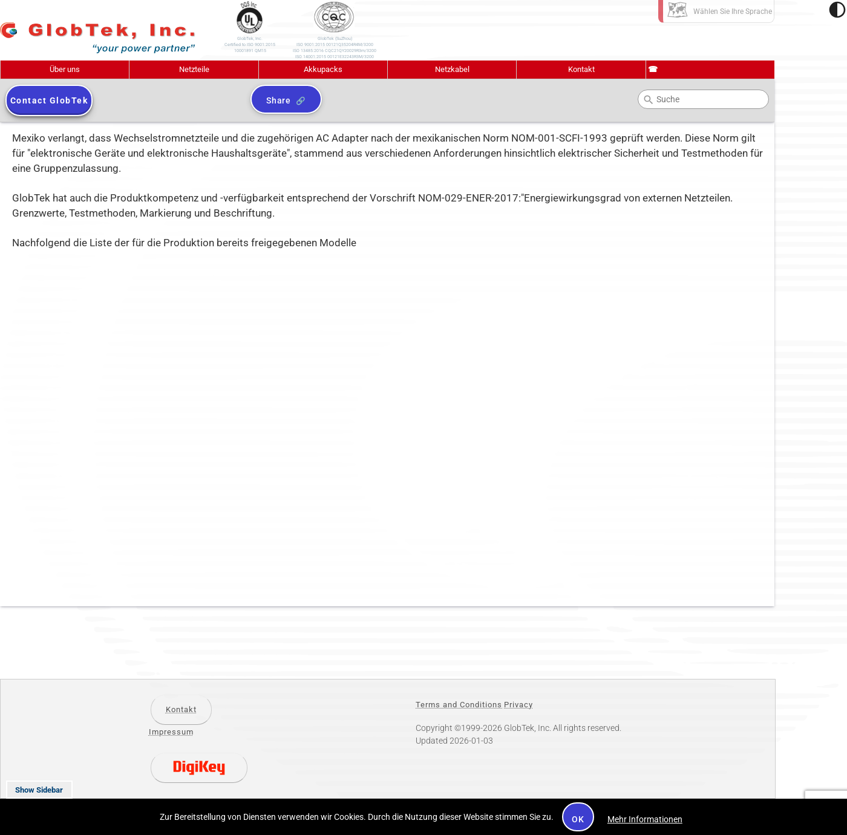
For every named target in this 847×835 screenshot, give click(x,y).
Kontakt (581, 69)
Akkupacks (323, 69)
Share (278, 100)
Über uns (65, 69)
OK (578, 819)
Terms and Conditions (459, 704)
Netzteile (194, 69)
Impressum (171, 731)
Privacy (518, 704)
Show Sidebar (39, 789)
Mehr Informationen (644, 819)
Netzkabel (452, 69)
